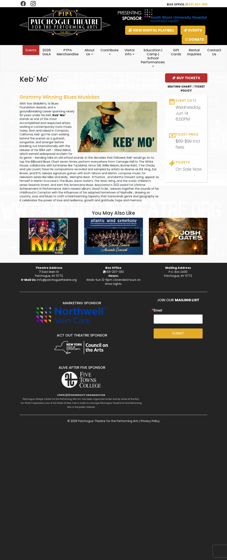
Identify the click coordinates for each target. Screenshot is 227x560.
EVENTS (193, 30)
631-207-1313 (196, 4)
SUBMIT (178, 333)
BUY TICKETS (186, 77)
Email (158, 310)
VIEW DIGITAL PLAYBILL (151, 30)
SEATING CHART (179, 87)
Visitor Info (129, 52)
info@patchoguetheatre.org (57, 280)
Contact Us (214, 52)
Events (31, 50)
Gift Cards (176, 52)
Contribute (109, 51)
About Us (90, 52)
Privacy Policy (150, 421)
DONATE (194, 39)
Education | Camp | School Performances (153, 57)
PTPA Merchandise (68, 52)
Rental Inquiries (194, 52)
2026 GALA (46, 52)
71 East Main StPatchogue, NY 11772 (49, 274)
